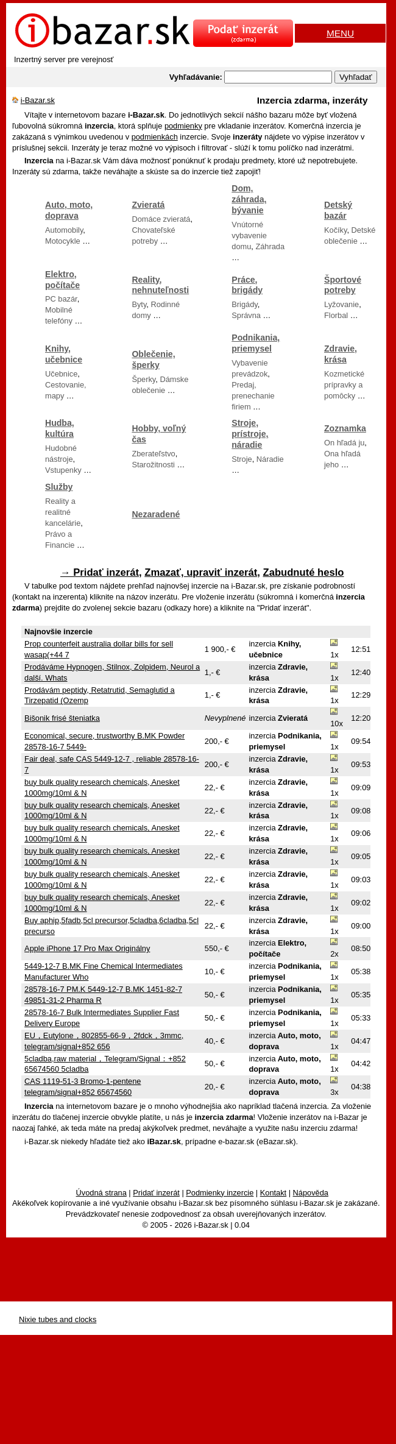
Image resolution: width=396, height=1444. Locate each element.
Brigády (244, 304)
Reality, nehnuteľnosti (160, 285)
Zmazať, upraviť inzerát (200, 572)
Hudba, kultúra (59, 428)
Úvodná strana (101, 1192)
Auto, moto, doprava (69, 210)
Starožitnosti (153, 464)
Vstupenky (63, 470)
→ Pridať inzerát (99, 572)
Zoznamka (345, 428)
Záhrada (270, 246)
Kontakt (273, 1192)
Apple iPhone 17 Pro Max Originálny (87, 948)
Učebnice (61, 373)
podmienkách (155, 136)
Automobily (64, 230)
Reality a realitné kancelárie (62, 512)
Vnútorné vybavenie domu (249, 235)
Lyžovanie (341, 304)
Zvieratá (148, 205)
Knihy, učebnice (63, 354)
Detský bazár (338, 210)
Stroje (242, 459)
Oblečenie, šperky (153, 359)
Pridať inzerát (156, 1192)
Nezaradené (156, 514)
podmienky (183, 125)
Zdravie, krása (340, 354)
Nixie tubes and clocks (57, 1319)
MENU (340, 33)
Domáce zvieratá (161, 219)
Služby (58, 487)
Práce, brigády (247, 285)
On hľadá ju (344, 442)
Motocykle (62, 241)
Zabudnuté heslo (303, 572)
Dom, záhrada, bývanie (249, 199)
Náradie (270, 459)
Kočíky (335, 230)
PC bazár (61, 298)
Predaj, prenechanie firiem (253, 395)
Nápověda (310, 1192)
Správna (246, 315)
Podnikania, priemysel (256, 343)
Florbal (336, 315)
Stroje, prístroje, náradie (250, 434)
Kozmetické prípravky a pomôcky (344, 384)
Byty (139, 304)
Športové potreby (342, 285)
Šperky (143, 379)
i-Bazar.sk (38, 100)
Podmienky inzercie (219, 1192)
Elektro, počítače (62, 279)
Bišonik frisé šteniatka (62, 718)
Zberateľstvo (153, 453)
